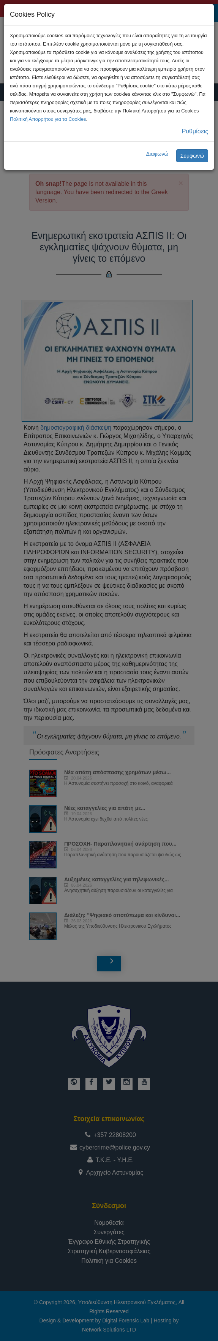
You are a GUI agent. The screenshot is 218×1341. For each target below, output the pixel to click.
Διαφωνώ (157, 154)
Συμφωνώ (192, 156)
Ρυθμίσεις (195, 131)
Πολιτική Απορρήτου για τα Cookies (48, 119)
